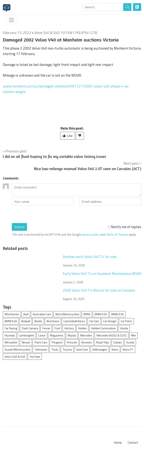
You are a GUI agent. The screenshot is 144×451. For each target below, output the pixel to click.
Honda (124, 328)
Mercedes (86, 335)
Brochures (52, 321)
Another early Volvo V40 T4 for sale (89, 256)
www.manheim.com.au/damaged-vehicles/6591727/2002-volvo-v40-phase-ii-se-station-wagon (66, 88)
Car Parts (126, 321)
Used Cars (82, 349)
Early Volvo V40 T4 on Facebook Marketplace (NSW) (102, 273)
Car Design (109, 321)
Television (40, 349)
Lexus (42, 335)
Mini (133, 335)
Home (118, 442)
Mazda (72, 335)
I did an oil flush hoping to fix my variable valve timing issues (54, 156)
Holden (82, 328)
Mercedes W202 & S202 (111, 335)
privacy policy (91, 234)
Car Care (94, 321)
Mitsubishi (10, 342)
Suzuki (130, 342)
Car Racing (10, 328)
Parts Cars (40, 342)
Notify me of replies (124, 226)
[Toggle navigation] (11, 20)
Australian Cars (42, 314)
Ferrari (46, 328)
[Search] (102, 7)
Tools (54, 349)
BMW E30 (100, 314)
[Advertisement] (72, 391)
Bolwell (25, 321)
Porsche (72, 342)
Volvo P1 (128, 349)
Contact (133, 442)
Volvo (114, 349)
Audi (25, 314)
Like (68, 135)
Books (38, 321)
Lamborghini (26, 335)
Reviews (86, 342)
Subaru (117, 342)
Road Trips (102, 342)
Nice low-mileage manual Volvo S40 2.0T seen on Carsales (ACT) (87, 168)
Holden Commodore (103, 328)
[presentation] (40, 214)
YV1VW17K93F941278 (79, 32)
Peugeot (57, 342)
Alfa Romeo (11, 314)
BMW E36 (117, 314)
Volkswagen (99, 349)
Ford (57, 328)
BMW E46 (10, 321)
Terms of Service (117, 234)
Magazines (56, 335)
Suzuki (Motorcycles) (17, 349)
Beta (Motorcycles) (67, 314)
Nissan (26, 342)
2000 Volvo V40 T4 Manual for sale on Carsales (99, 290)
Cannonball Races (74, 321)
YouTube (34, 356)
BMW (86, 314)
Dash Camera (30, 328)
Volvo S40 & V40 (46, 32)
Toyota (67, 349)
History (69, 328)
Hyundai (9, 335)
